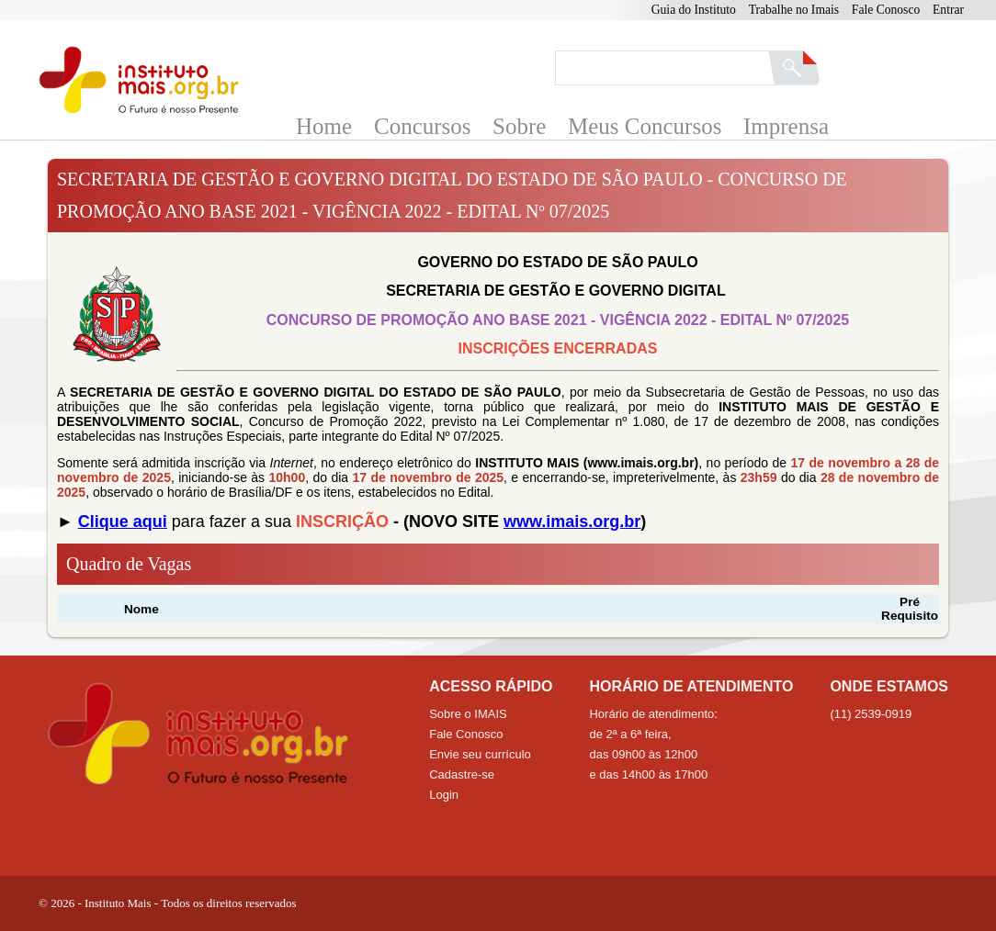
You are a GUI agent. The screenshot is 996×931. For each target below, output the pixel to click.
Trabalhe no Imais (794, 10)
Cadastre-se (461, 774)
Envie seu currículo (480, 754)
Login (443, 795)
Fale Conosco (886, 10)
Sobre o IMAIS (468, 714)
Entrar (948, 10)
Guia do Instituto (693, 10)
